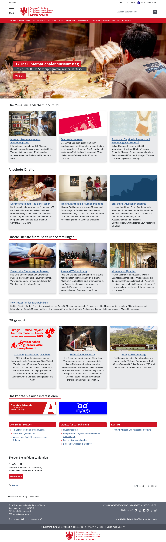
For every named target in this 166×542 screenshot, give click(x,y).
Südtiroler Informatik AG (31, 519)
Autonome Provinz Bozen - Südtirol (31, 505)
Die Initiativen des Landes (75, 440)
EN (133, 2)
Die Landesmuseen (71, 139)
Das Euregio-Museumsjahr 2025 (32, 354)
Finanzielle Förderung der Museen (29, 271)
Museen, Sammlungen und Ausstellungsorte (25, 141)
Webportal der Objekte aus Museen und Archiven (104, 20)
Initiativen (39, 20)
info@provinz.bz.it (23, 511)
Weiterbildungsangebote (24, 433)
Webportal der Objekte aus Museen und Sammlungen (81, 435)
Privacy (89, 527)
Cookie (99, 527)
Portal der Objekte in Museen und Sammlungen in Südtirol (131, 141)
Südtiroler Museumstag (83, 354)
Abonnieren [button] (16, 476)
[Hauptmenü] (12, 11)
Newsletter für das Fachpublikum (29, 302)
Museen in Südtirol (20, 20)
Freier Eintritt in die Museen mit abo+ (82, 203)
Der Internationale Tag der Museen (30, 203)
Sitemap (15, 485)
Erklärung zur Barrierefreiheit (56, 527)
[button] (6, 60)
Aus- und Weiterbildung (74, 271)
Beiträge (70, 20)
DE (121, 2)
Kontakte (135, 505)
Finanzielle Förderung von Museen (28, 430)
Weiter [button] (19, 76)
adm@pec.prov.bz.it (22, 514)
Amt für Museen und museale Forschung (132, 430)
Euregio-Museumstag (134, 354)
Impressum (77, 527)
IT (127, 2)
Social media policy (115, 527)
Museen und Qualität (124, 271)
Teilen (140, 486)
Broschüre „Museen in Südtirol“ (129, 203)
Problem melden (149, 505)
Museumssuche (70, 430)
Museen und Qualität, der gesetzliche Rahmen (30, 438)
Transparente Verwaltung (115, 505)
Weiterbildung (55, 20)
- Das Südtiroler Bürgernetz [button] (136, 519)
